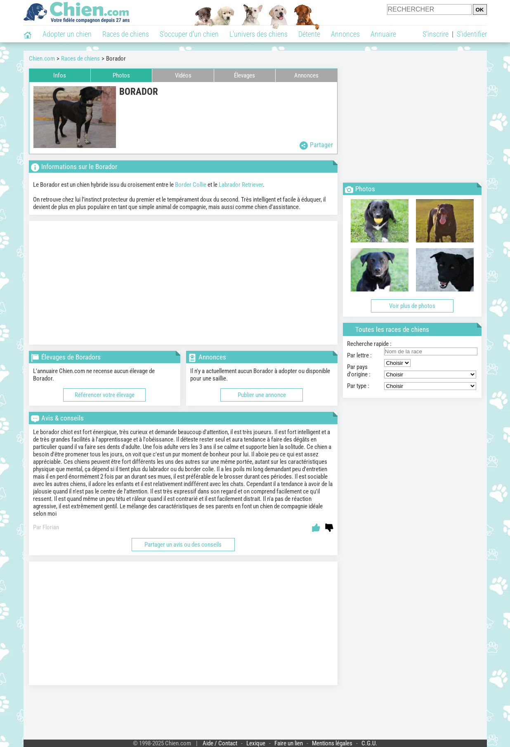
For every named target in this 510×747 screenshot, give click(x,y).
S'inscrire (436, 34)
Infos (59, 75)
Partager (316, 145)
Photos (121, 75)
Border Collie (190, 184)
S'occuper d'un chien (189, 34)
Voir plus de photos (412, 306)
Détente (309, 34)
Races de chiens (125, 34)
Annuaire (383, 34)
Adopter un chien (67, 34)
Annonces (345, 34)
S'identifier (472, 34)
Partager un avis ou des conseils (183, 544)
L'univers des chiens (258, 34)
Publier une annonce (262, 395)
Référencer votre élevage (105, 395)
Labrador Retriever (241, 184)
